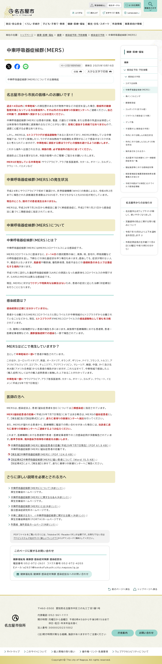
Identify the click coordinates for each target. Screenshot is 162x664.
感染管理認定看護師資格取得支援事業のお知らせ (141, 175)
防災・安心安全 (14, 24)
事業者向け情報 (133, 24)
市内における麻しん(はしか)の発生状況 (140, 142)
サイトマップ (13, 651)
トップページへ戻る (147, 589)
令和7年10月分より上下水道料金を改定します (141, 233)
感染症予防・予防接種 (76, 35)
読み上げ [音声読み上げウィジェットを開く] (94, 13)
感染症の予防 (98, 35)
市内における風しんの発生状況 (139, 135)
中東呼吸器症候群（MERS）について (38, 488)
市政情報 (117, 24)
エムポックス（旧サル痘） (136, 109)
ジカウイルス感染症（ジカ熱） (138, 115)
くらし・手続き (32, 24)
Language (133, 13)
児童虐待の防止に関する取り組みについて (141, 223)
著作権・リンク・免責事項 (95, 651)
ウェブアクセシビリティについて (132, 651)
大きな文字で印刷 (97, 71)
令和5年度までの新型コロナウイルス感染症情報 (140, 184)
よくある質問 (134, 5)
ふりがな (78, 13)
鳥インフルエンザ (133, 96)
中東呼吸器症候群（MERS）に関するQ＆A (41, 497)
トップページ (26, 35)
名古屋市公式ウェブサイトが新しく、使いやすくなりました (140, 212)
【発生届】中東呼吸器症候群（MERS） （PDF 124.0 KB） (43, 454)
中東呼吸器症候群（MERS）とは (35, 506)
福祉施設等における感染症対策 (139, 167)
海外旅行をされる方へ (136, 151)
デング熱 (130, 122)
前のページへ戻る (121, 589)
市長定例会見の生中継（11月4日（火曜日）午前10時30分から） (140, 245)
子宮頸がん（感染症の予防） (138, 128)
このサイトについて (37, 651)
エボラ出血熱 (131, 83)
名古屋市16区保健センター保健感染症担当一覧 (141, 158)
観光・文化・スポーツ (98, 24)
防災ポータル (114, 5)
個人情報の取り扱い (64, 651)
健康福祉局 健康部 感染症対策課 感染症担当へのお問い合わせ (54, 574)
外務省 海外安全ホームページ (34, 524)
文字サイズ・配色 (113, 13)
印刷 (76, 72)
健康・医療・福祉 (76, 24)
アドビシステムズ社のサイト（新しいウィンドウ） (36, 538)
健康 (59, 35)
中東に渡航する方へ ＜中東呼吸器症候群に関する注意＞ (49, 515)
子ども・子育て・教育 (54, 24)
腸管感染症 (131, 102)
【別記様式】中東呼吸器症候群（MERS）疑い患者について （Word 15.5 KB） (54, 459)
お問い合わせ (146, 633)
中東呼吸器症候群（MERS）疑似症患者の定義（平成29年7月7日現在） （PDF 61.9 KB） (61, 445)
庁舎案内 (123, 633)
